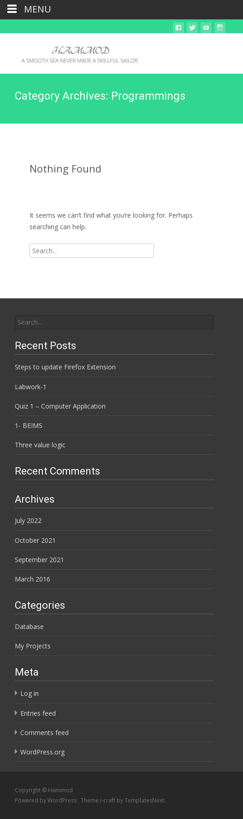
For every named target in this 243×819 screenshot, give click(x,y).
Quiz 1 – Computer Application (60, 406)
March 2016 (32, 579)
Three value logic (40, 444)
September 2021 (39, 559)
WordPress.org (42, 752)
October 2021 (35, 540)
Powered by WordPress (46, 800)
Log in (29, 693)
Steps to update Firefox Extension (65, 366)
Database (29, 626)
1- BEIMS (28, 425)
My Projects (33, 645)
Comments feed (44, 732)
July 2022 (28, 520)
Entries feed (38, 713)
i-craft (108, 800)
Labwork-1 (31, 386)
